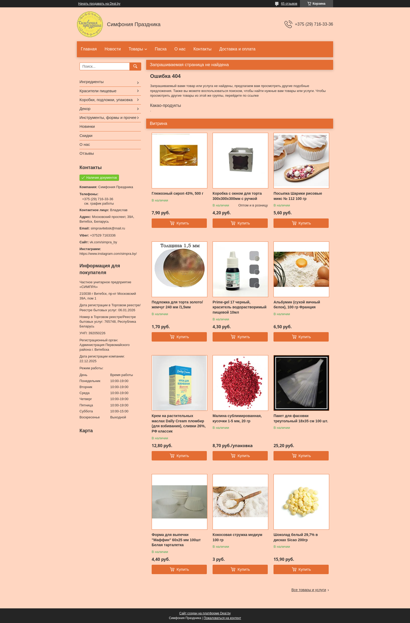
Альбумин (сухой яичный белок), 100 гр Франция (297, 304)
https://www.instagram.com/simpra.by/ (108, 254)
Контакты (202, 49)
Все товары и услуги (308, 590)
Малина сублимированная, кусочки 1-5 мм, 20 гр (237, 418)
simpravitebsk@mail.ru (108, 228)
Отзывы (86, 153)
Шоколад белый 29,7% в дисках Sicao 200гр (296, 537)
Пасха (161, 49)
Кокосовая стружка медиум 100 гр (237, 537)
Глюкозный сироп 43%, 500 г (177, 193)
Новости (113, 49)
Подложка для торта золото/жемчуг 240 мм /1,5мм (177, 304)
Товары (136, 49)
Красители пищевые (97, 91)
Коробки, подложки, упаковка (106, 99)
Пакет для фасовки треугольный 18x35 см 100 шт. (301, 418)
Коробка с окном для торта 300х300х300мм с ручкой (237, 196)
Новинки (87, 126)
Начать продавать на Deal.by (99, 3)
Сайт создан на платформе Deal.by (205, 613)
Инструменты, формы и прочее (107, 117)
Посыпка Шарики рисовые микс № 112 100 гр (298, 196)
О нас (180, 49)
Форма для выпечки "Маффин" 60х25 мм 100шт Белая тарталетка (176, 540)
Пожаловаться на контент (222, 618)
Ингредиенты (91, 81)
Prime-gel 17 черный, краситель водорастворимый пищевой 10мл (239, 307)
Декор (84, 108)
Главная (89, 49)
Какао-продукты (165, 105)
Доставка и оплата (237, 49)
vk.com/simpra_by (103, 242)
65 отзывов (289, 3)
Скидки (85, 135)
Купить (182, 223)
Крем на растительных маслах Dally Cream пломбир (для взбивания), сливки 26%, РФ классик (179, 423)
